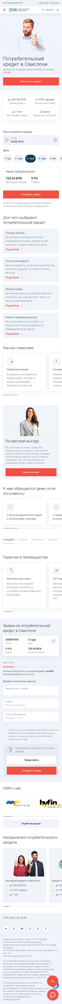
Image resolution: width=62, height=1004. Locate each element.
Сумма (14, 138)
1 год (7, 158)
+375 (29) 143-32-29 (48, 3)
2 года (18, 158)
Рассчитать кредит (31, 81)
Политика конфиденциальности (17, 956)
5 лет (52, 158)
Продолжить (31, 760)
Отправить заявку (31, 194)
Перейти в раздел (31, 824)
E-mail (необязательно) (16, 714)
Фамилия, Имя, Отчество (17, 689)
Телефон (9, 701)
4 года (41, 158)
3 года (29, 158)
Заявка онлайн (31, 472)
